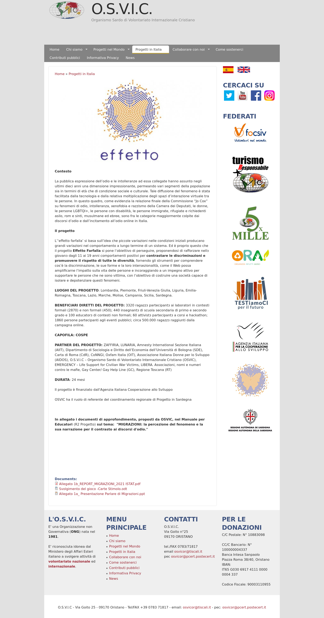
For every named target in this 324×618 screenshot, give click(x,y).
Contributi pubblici (65, 58)
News (130, 58)
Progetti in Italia (149, 50)
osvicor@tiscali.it (188, 551)
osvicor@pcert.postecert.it (193, 556)
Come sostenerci (229, 49)
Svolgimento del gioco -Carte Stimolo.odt (93, 489)
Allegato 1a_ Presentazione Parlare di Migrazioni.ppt (102, 494)
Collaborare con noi (189, 50)
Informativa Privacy (103, 58)
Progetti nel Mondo (110, 50)
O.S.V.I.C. (121, 9)
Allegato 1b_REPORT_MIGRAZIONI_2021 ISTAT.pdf (99, 484)
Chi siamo (75, 50)
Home (54, 49)
